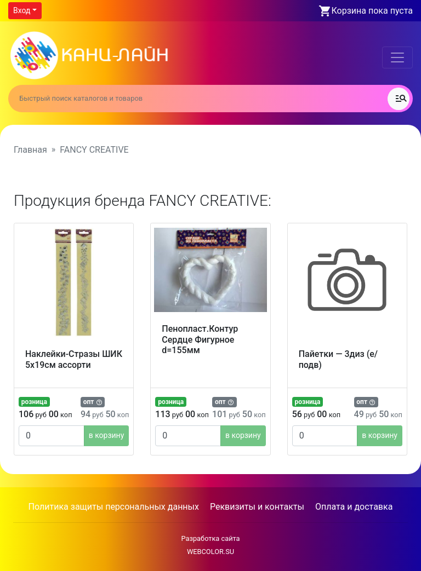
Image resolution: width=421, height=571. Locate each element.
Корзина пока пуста (372, 10)
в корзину (106, 435)
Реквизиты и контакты (257, 506)
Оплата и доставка (353, 506)
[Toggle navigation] (397, 57)
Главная (30, 150)
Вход (21, 10)
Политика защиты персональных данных (114, 506)
